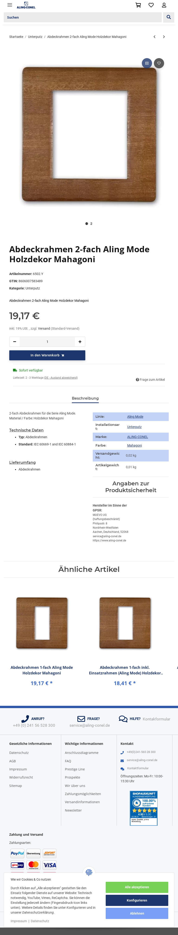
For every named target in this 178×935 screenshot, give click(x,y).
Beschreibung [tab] (85, 398)
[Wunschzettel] (151, 5)
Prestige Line (75, 769)
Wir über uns (75, 785)
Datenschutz (19, 752)
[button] (164, 5)
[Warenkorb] (138, 5)
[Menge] (47, 341)
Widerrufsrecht (21, 777)
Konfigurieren (136, 900)
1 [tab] (87, 223)
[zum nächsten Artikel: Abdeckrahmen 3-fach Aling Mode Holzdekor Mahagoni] (164, 37)
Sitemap (15, 785)
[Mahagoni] (134, 445)
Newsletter (73, 810)
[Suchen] (83, 17)
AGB (12, 761)
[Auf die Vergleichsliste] (147, 63)
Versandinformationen (82, 802)
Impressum (18, 769)
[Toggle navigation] (9, 3)
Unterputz (32, 288)
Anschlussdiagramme (82, 752)
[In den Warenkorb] (13, 51)
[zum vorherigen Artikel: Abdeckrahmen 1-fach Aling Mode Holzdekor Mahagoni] (154, 37)
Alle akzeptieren (136, 887)
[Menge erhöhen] (80, 341)
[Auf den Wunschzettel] (159, 63)
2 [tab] (91, 223)
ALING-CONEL (137, 437)
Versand (44, 328)
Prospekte (72, 777)
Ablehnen (136, 913)
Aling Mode (135, 416)
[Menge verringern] (15, 341)
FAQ (68, 761)
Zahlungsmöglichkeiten (83, 794)
